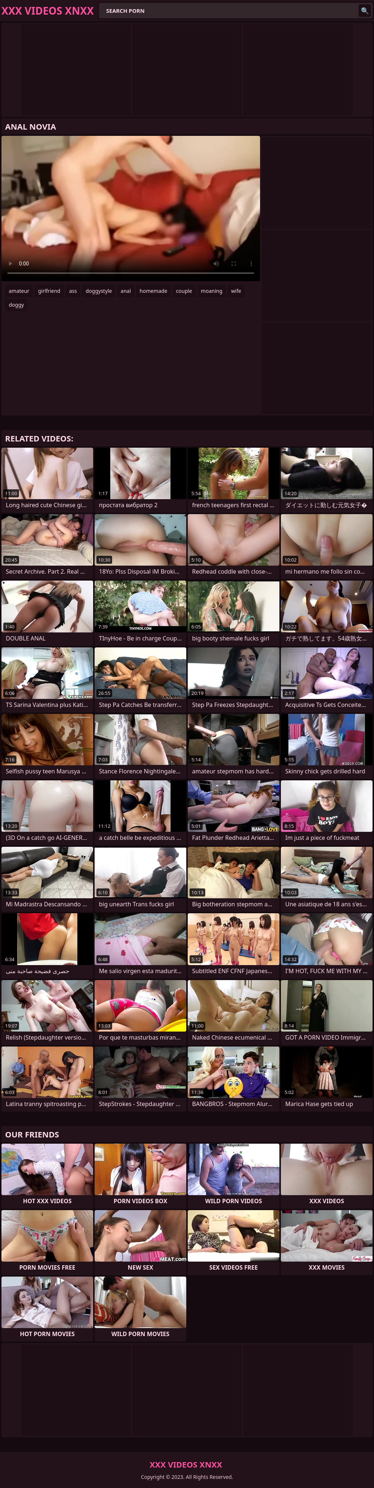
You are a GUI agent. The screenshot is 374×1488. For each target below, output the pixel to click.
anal (126, 290)
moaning (211, 290)
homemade (153, 290)
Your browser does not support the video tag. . (130, 208)
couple (184, 290)
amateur (19, 290)
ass (73, 290)
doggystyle (98, 290)
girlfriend (49, 290)
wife (236, 290)
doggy (16, 304)
